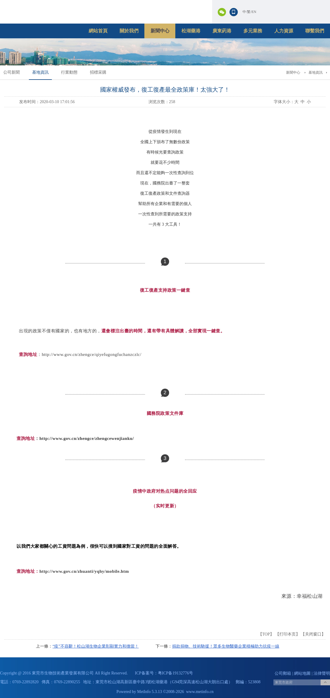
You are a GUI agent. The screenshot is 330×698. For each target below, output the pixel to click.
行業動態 (69, 72)
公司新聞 (11, 72)
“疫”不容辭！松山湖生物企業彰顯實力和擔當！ (95, 646)
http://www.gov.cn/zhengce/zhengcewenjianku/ (86, 438)
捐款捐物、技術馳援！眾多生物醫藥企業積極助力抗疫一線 (225, 646)
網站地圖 (302, 673)
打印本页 (287, 634)
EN (254, 12)
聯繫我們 (314, 30)
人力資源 (283, 30)
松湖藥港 (191, 30)
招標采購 (98, 72)
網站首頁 (98, 30)
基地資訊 (40, 72)
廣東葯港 (221, 30)
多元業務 (252, 30)
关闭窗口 (313, 634)
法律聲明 (322, 673)
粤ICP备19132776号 (175, 673)
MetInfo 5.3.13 (149, 691)
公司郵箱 (283, 673)
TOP (266, 634)
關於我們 (129, 30)
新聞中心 (160, 30)
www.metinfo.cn (200, 691)
